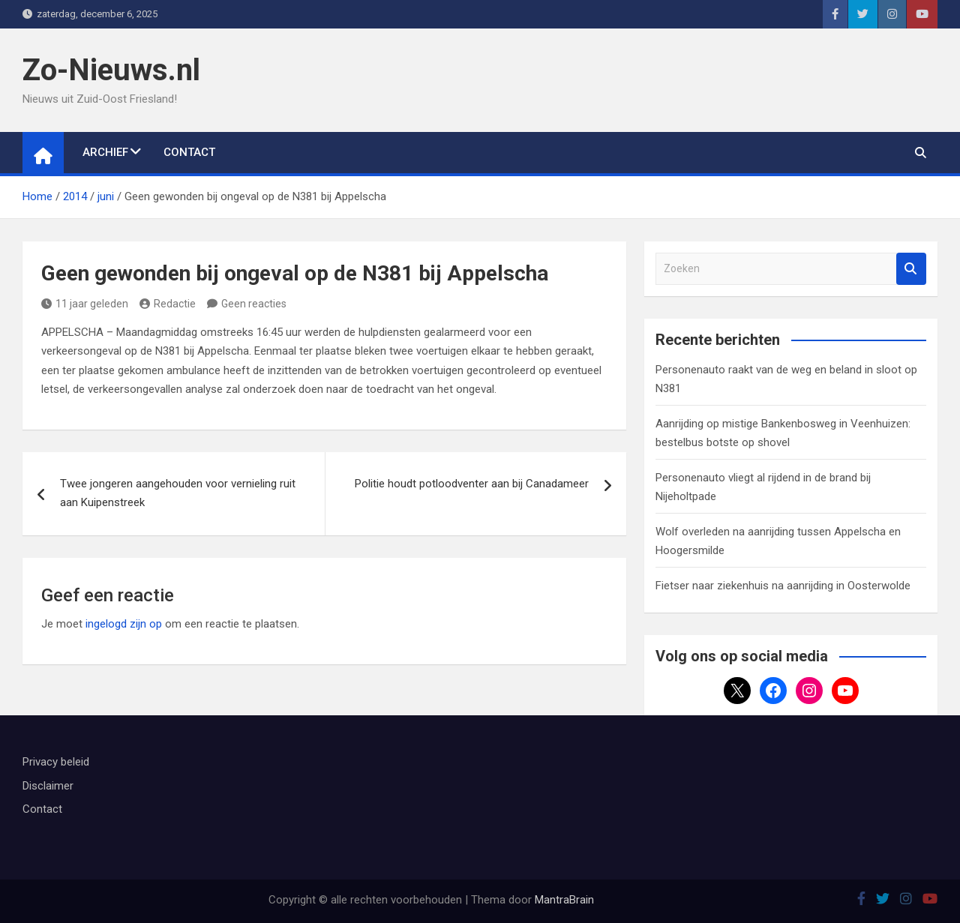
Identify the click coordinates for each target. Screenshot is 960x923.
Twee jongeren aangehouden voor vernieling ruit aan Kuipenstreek (178, 493)
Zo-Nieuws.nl (111, 70)
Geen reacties (253, 304)
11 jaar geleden (84, 304)
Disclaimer (48, 786)
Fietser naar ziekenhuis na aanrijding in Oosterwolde (783, 585)
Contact (189, 152)
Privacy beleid (55, 762)
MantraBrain (564, 900)
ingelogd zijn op (124, 624)
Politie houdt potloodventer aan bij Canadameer (472, 483)
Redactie (168, 304)
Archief (105, 152)
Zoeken (911, 269)
